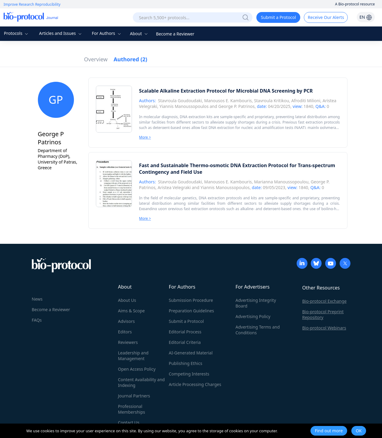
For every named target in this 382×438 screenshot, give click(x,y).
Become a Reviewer (175, 34)
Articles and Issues (61, 33)
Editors (125, 332)
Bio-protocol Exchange (324, 301)
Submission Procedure (191, 300)
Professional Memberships (131, 409)
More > (145, 137)
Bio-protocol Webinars (324, 328)
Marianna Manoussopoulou (281, 182)
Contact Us (128, 422)
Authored (130, 59)
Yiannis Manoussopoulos (183, 106)
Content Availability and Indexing (141, 382)
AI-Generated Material (191, 353)
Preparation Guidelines (191, 311)
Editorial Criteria (185, 342)
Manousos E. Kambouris (228, 100)
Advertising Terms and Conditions (258, 329)
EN (365, 17)
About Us (127, 300)
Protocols (16, 33)
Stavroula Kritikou (271, 100)
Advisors (126, 321)
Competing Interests (189, 374)
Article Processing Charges (195, 384)
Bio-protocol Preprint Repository (323, 314)
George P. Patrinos (236, 106)
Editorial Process (185, 332)
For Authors (107, 33)
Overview (96, 59)
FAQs (37, 320)
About (139, 33)
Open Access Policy (137, 369)
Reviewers (128, 342)
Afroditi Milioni (305, 100)
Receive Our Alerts (326, 17)
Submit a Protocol (278, 17)
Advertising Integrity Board (256, 303)
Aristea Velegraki (174, 187)
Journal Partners (134, 396)
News (37, 299)
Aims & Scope (131, 311)
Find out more (329, 430)
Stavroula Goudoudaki (180, 100)
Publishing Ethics (185, 363)
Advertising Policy (253, 316)
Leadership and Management (133, 355)
